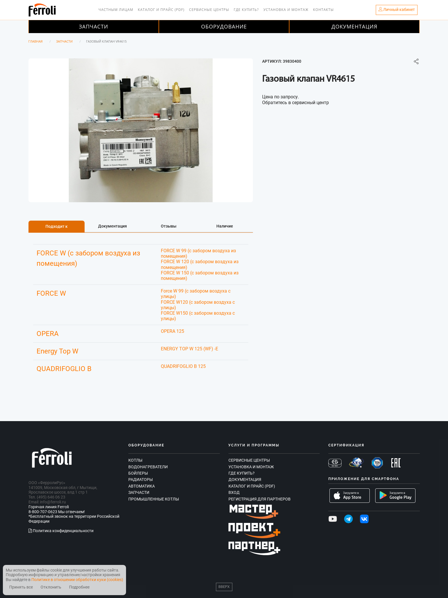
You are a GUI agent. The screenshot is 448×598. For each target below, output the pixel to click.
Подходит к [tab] (56, 226)
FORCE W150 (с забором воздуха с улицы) (198, 315)
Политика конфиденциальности (61, 530)
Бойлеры (138, 473)
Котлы (135, 460)
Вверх (224, 586)
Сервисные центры (209, 9)
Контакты (323, 9)
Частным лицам (115, 9)
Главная (35, 41)
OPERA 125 (172, 331)
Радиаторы (140, 479)
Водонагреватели (148, 467)
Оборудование (224, 26)
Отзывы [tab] (168, 226)
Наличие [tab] (224, 226)
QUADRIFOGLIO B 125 (183, 366)
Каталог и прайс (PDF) (161, 9)
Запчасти (93, 26)
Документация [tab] (112, 226)
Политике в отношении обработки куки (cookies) (77, 579)
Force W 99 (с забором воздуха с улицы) (195, 293)
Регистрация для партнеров (259, 499)
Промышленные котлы (153, 499)
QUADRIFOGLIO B (64, 369)
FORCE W (51, 293)
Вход (234, 492)
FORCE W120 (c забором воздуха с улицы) (198, 304)
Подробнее (79, 587)
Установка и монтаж (285, 9)
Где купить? (246, 9)
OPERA (48, 334)
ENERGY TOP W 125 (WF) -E (189, 348)
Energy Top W (57, 351)
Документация (354, 26)
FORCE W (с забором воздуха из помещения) (88, 258)
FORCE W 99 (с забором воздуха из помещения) (198, 253)
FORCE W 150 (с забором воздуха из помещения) (200, 275)
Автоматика (141, 486)
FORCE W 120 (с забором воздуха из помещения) (200, 264)
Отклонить (51, 587)
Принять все (21, 587)
